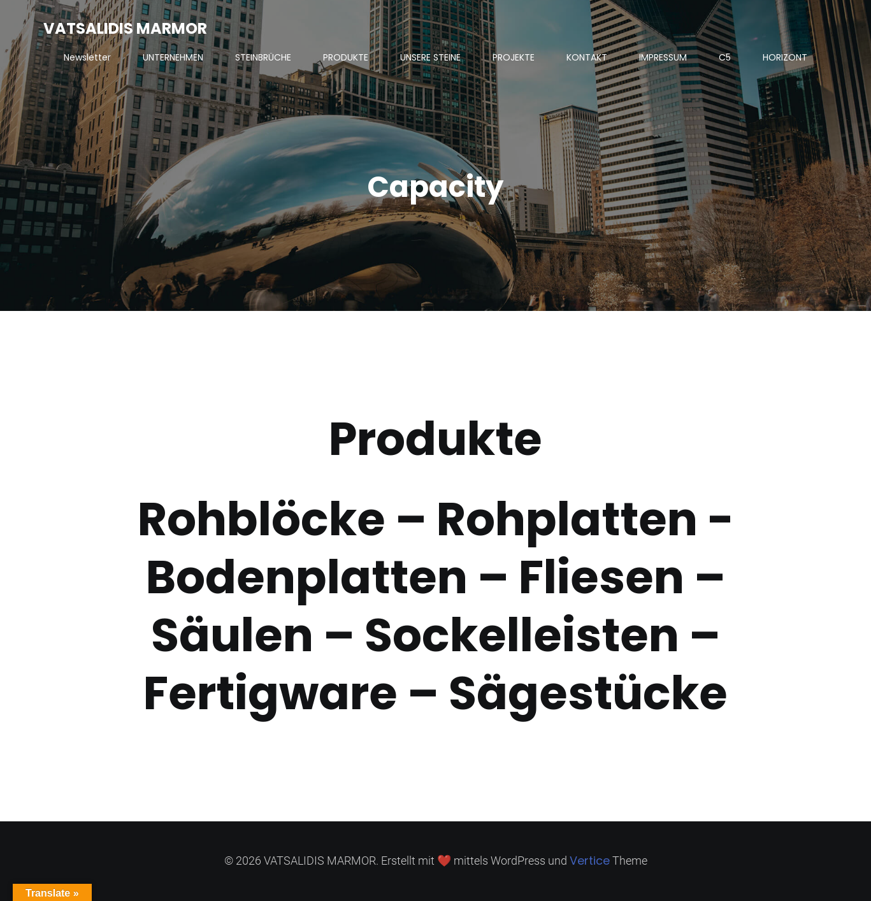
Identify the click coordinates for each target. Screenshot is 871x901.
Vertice (590, 861)
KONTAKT (586, 57)
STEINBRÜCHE (263, 57)
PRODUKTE (345, 57)
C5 (725, 57)
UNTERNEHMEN (173, 57)
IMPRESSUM (663, 57)
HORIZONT (785, 57)
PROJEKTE (514, 57)
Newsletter (87, 57)
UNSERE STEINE (430, 57)
